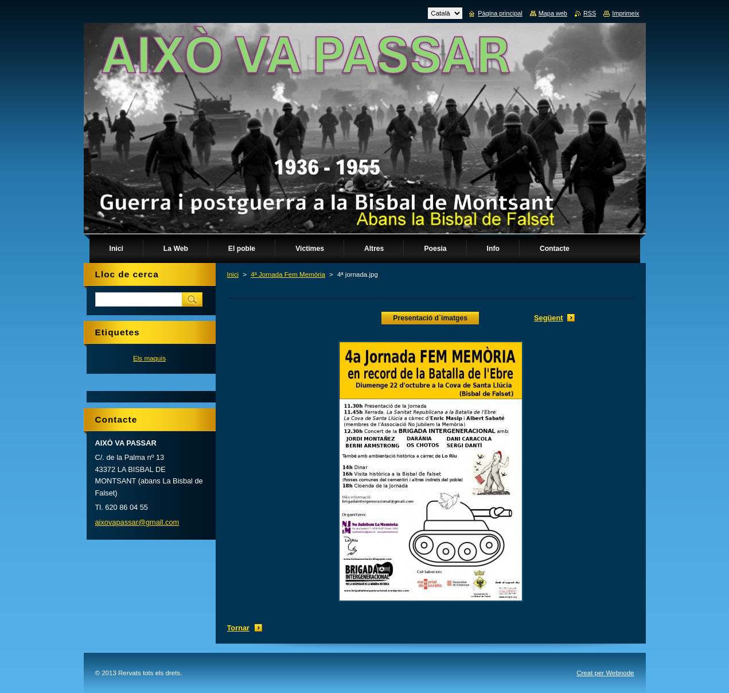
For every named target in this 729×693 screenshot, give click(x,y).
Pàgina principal (500, 13)
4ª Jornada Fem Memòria (288, 274)
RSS (589, 13)
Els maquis (149, 358)
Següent (548, 317)
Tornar (238, 628)
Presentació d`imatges (430, 318)
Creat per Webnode (605, 672)
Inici (233, 274)
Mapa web (553, 13)
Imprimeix (625, 13)
